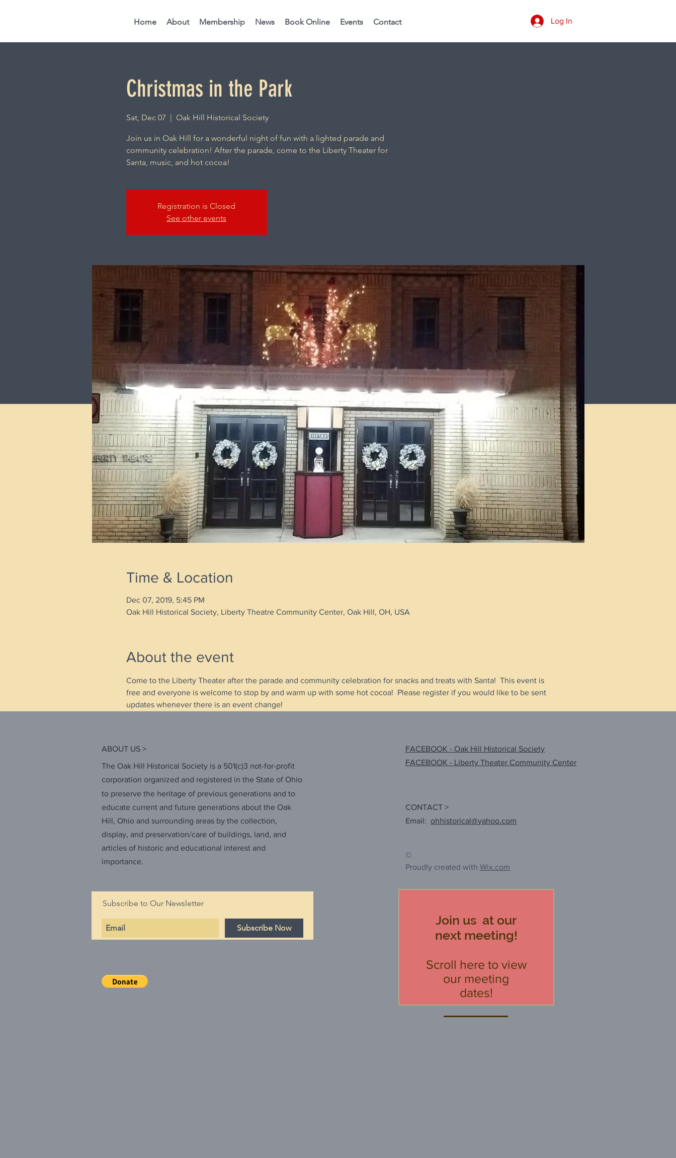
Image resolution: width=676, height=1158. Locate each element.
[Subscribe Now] (264, 928)
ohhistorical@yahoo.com (474, 820)
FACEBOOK (426, 762)
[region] (476, 947)
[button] (125, 981)
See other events (196, 218)
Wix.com (495, 867)
